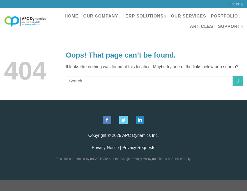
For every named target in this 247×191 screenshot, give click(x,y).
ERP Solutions (146, 16)
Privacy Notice (105, 147)
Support (230, 26)
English (236, 4)
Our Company (102, 16)
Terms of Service (170, 159)
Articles (201, 26)
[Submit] (238, 81)
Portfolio (226, 16)
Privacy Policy (141, 159)
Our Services (188, 16)
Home (71, 16)
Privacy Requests (138, 147)
